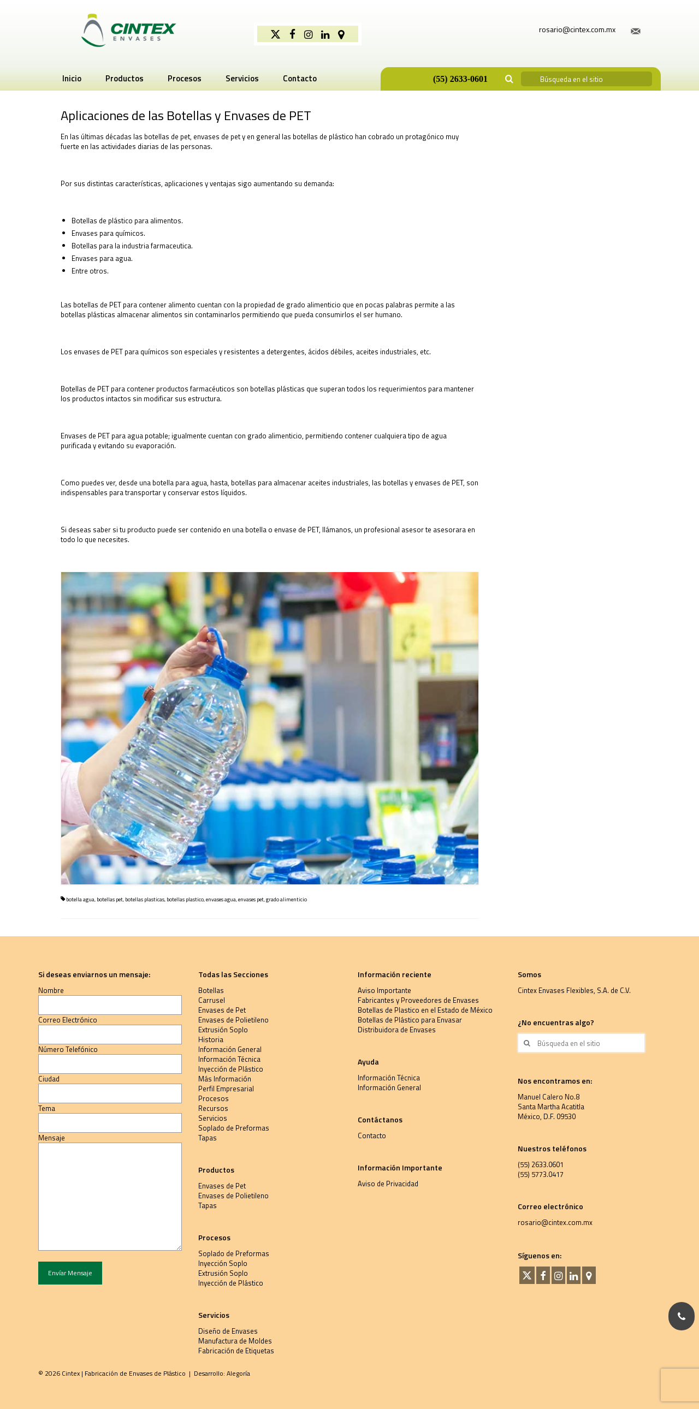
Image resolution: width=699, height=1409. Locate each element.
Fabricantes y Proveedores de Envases (418, 1000)
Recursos (213, 1108)
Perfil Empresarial (226, 1088)
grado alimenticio (286, 899)
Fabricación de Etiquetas (236, 1350)
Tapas (207, 1137)
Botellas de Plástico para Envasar (410, 1019)
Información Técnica (229, 1059)
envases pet (251, 899)
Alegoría (238, 1373)
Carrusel (211, 1000)
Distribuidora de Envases (397, 1029)
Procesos (213, 1098)
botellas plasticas (144, 899)
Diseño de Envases (228, 1330)
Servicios (212, 1118)
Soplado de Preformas (233, 1127)
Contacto (372, 1135)
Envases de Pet (222, 1009)
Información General (230, 1049)
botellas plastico (185, 899)
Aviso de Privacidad (388, 1183)
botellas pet (110, 899)
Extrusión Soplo (223, 1029)
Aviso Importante (384, 990)
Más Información (224, 1078)
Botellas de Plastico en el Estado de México (425, 1009)
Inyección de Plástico (230, 1068)
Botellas (211, 990)
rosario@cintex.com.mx (555, 1222)
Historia (210, 1039)
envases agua (221, 899)
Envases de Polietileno (233, 1019)
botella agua (80, 899)
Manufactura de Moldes (235, 1340)
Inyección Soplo (222, 1263)
